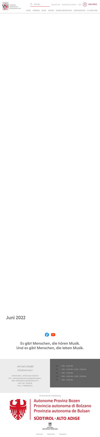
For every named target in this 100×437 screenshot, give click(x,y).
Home (28, 10)
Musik (44, 10)
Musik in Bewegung (64, 10)
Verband (36, 10)
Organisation (79, 10)
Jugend (51, 10)
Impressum (39, 434)
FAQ (79, 5)
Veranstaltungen (69, 5)
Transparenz (62, 434)
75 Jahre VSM (92, 10)
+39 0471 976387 (25, 366)
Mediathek (55, 5)
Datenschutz (51, 434)
